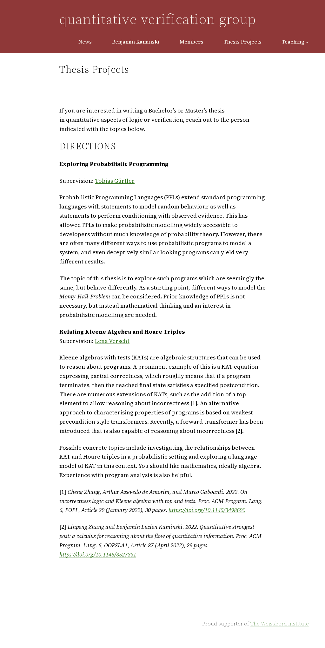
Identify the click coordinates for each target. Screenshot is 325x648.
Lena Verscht (112, 341)
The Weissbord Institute (279, 623)
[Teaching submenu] (307, 42)
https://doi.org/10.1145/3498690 (207, 510)
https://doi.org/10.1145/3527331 (97, 554)
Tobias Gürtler (115, 181)
